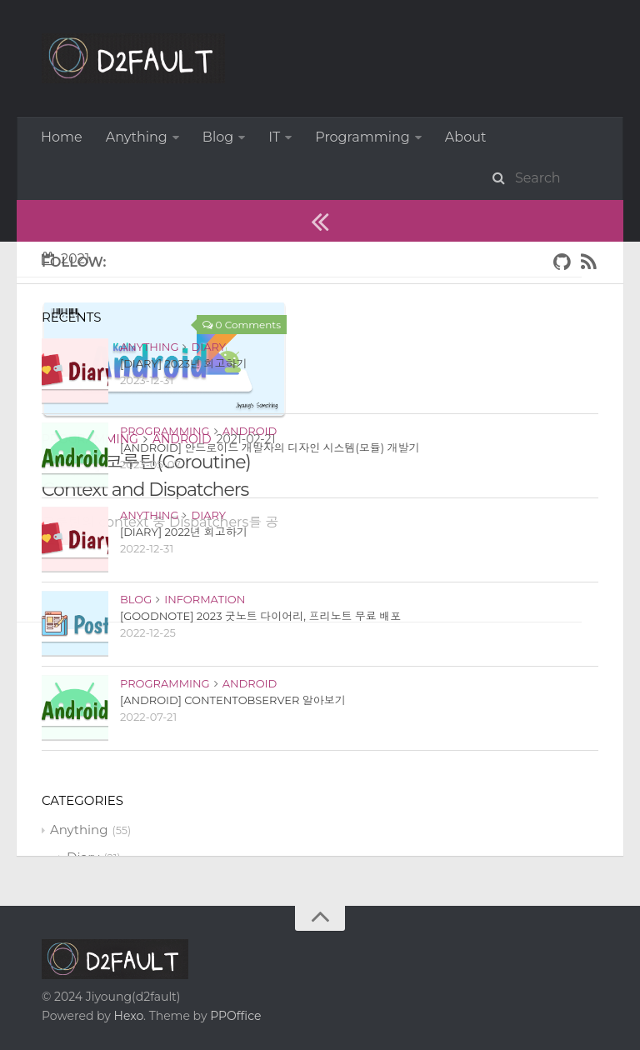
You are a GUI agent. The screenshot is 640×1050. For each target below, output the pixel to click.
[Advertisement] (299, 697)
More (332, 137)
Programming (90, 397)
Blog (217, 137)
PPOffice (235, 974)
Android (182, 397)
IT (274, 137)
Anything (137, 137)
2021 (66, 217)
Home (61, 137)
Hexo (128, 974)
